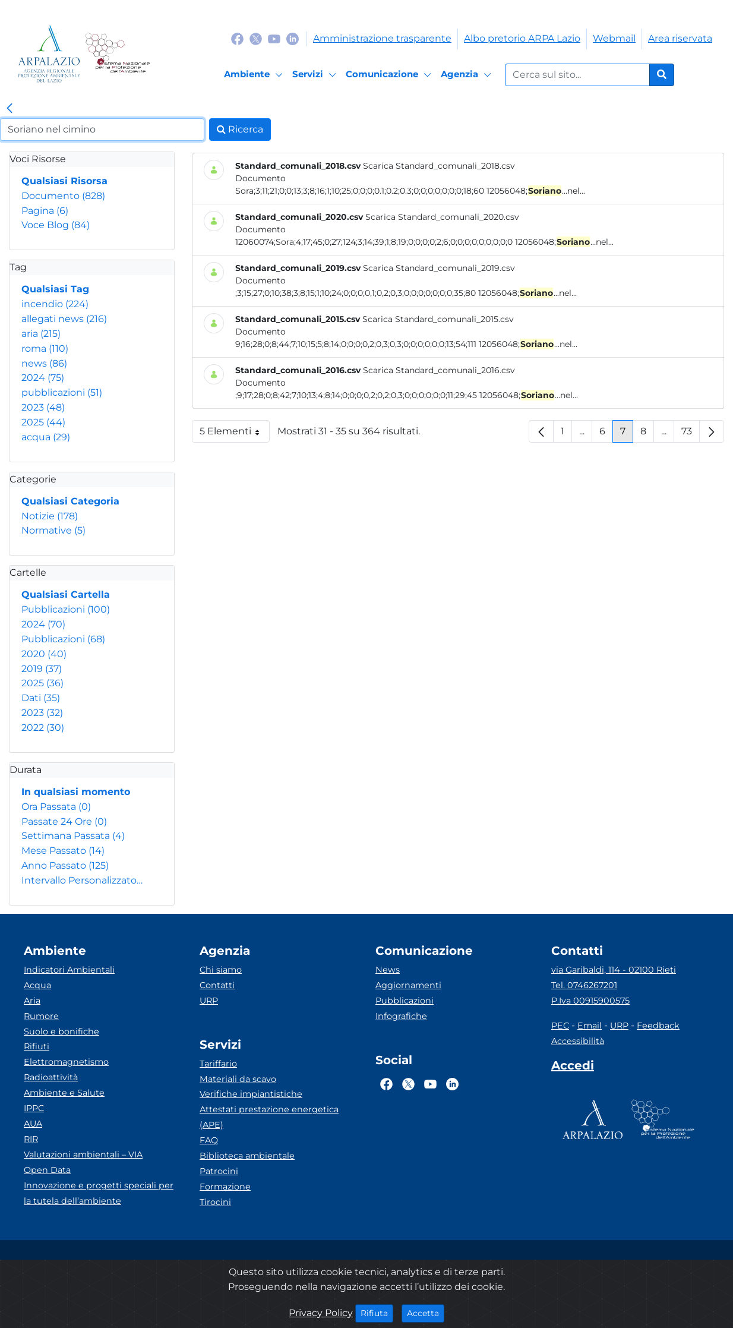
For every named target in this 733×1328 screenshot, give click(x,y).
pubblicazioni (61, 392)
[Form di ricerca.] (577, 75)
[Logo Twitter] (256, 38)
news (44, 363)
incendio (55, 304)
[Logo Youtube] (274, 38)
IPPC (34, 1108)
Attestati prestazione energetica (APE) (269, 1117)
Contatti (217, 985)
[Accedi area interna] (572, 1067)
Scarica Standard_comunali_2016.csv (439, 370)
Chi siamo (221, 969)
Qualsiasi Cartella (65, 594)
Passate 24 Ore (64, 821)
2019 (41, 668)
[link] (9, 108)
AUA (33, 1123)
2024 (42, 377)
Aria (32, 1000)
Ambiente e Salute (64, 1092)
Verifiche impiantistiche (251, 1094)
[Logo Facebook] (237, 38)
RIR (31, 1139)
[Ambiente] (255, 75)
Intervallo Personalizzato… (82, 880)
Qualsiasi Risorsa (64, 181)
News (387, 969)
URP (209, 1000)
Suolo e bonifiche (61, 1031)
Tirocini (215, 1202)
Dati (40, 698)
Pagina (44, 210)
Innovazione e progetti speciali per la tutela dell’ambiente (98, 1193)
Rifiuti (36, 1046)
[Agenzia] (467, 75)
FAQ (209, 1140)
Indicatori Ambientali (69, 969)
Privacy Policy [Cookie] (321, 1312)
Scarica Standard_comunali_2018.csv (439, 165)
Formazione (225, 1186)
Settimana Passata (73, 835)
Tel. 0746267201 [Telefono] (584, 985)
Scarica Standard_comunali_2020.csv (442, 217)
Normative (53, 530)
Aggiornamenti (408, 985)
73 (690, 434)
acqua (45, 437)
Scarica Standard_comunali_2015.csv (438, 319)
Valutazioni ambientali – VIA (83, 1154)
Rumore (41, 1016)
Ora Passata (56, 806)
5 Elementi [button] (235, 434)
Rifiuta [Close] (377, 1312)
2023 (43, 407)
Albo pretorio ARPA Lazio (522, 38)
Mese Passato (63, 850)
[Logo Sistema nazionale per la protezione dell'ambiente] (117, 54)
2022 (42, 727)
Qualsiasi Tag (55, 289)
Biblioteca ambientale (247, 1155)
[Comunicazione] (390, 75)
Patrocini (219, 1171)
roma (44, 348)
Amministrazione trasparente (382, 38)
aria (41, 333)
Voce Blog (55, 225)
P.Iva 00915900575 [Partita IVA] (590, 1000)
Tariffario (218, 1063)
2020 (44, 654)
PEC (560, 1025)
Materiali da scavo (238, 1079)
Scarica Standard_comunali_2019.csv (439, 268)
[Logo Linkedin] (293, 38)
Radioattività (51, 1077)
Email (589, 1025)
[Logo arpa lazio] (49, 54)
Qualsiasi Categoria (70, 501)
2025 (43, 422)
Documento (63, 195)
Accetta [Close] (425, 1312)
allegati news (64, 318)
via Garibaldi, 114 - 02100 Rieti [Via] (613, 969)
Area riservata (680, 38)
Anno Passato (65, 865)
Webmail (614, 38)
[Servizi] (316, 75)
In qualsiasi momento (75, 791)
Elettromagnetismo (66, 1061)
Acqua (37, 985)
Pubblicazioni (65, 609)
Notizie (49, 516)
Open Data (47, 1170)
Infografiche (401, 1016)
